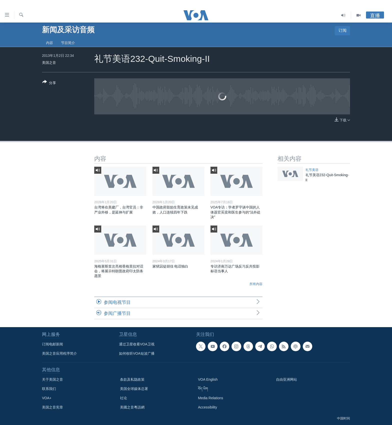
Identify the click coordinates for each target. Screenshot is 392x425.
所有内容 (256, 284)
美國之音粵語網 (132, 407)
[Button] (49, 83)
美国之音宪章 (52, 407)
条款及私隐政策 (132, 379)
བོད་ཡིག (203, 389)
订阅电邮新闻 (52, 344)
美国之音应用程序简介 (59, 353)
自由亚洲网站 (286, 379)
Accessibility (207, 407)
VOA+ (47, 398)
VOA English (208, 379)
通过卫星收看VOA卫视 (136, 344)
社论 (123, 398)
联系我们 (49, 389)
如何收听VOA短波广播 (136, 353)
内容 (49, 43)
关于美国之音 (52, 379)
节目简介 (68, 43)
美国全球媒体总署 (134, 389)
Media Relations (210, 398)
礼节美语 (312, 170)
